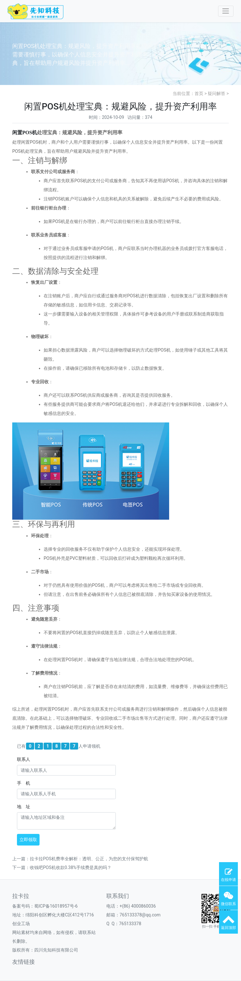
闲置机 (24, 132)
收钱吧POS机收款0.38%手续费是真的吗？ (70, 867)
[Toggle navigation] (225, 11)
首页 (199, 93)
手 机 (23, 783)
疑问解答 (216, 93)
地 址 (23, 806)
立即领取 (28, 839)
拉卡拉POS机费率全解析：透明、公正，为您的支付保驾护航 (89, 858)
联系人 (23, 759)
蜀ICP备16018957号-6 (56, 906)
